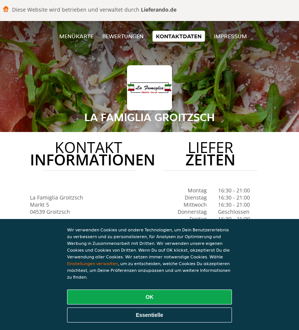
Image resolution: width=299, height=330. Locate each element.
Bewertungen (123, 36)
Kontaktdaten (179, 36)
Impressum (230, 36)
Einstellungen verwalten (92, 263)
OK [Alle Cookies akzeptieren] (150, 297)
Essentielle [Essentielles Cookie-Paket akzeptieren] (149, 315)
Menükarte (76, 36)
